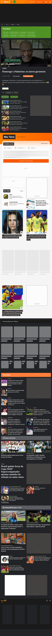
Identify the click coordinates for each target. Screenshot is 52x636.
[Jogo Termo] (13, 196)
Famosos (9, 388)
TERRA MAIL (39, 1)
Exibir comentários (16, 76)
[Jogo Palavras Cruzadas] (13, 204)
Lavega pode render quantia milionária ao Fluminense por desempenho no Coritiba (36, 457)
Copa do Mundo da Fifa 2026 (15, 100)
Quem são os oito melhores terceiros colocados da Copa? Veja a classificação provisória (16, 569)
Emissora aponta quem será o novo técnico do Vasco (12, 456)
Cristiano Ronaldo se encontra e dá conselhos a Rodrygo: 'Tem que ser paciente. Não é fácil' (17, 489)
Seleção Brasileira (13, 496)
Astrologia (8, 92)
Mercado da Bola (30, 453)
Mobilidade (10, 417)
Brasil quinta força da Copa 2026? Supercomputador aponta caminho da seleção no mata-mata (12, 471)
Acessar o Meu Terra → (22, 136)
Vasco (2, 453)
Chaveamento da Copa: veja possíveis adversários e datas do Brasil (38, 525)
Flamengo (37, 486)
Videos (18, 24)
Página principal (8, 2)
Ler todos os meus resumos (26, 161)
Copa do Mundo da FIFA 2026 (14, 2)
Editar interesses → (45, 143)
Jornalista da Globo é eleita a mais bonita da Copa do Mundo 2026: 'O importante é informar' (12, 526)
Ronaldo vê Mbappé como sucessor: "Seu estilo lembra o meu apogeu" (16, 499)
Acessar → (22, 191)
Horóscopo (35, 427)
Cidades (34, 407)
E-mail (46, 1)
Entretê (9, 398)
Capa (2, 24)
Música (9, 407)
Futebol (12, 24)
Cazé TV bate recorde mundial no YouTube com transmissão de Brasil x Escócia (13, 549)
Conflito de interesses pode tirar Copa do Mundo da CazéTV (17, 558)
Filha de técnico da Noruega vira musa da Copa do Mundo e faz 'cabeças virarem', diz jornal (43, 559)
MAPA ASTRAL (32, 1)
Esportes (7, 24)
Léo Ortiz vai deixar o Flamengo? (40, 489)
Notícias (9, 378)
